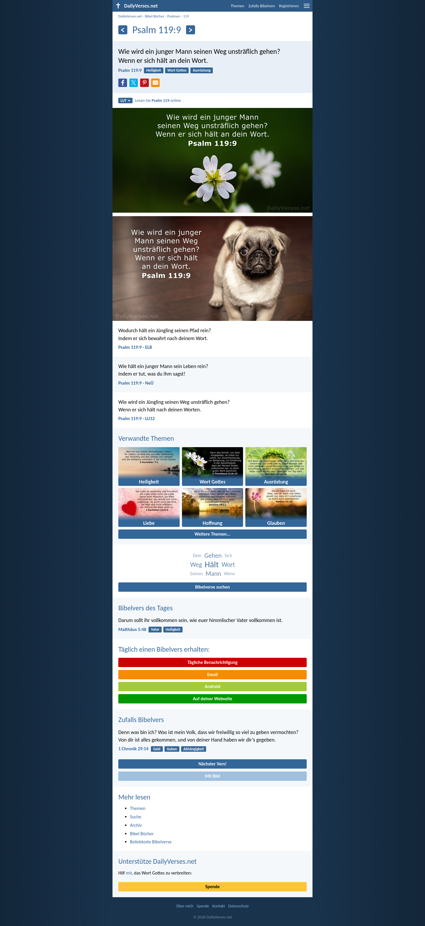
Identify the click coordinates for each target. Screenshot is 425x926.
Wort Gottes (177, 70)
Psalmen (173, 16)
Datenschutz (238, 906)
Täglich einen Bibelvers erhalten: (164, 649)
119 (186, 16)
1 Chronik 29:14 (133, 748)
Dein (197, 555)
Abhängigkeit (193, 749)
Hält (212, 564)
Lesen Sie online (158, 100)
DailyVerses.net (130, 16)
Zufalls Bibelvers (261, 5)
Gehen (213, 555)
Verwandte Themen (146, 438)
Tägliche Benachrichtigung (213, 662)
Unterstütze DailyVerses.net (157, 861)
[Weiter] (190, 29)
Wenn (229, 573)
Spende (212, 886)
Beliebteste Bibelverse (151, 842)
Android (212, 686)
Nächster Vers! (212, 764)
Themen (237, 5)
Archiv (136, 825)
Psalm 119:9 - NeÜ (135, 383)
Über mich (184, 906)
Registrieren (289, 5)
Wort (228, 564)
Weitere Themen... (212, 534)
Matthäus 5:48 (132, 629)
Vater (155, 629)
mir (129, 873)
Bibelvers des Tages (145, 608)
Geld (156, 749)
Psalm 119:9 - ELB (135, 347)
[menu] (306, 8)
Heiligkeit (153, 70)
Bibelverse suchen (212, 587)
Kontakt (218, 906)
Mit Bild (212, 776)
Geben (172, 749)
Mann (213, 573)
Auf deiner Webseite (212, 698)
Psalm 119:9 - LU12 (136, 418)
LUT (125, 100)
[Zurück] (122, 29)
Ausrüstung (201, 70)
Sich (228, 555)
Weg (196, 564)
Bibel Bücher (154, 16)
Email (212, 674)
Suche (135, 817)
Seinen (196, 573)
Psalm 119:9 (130, 70)
